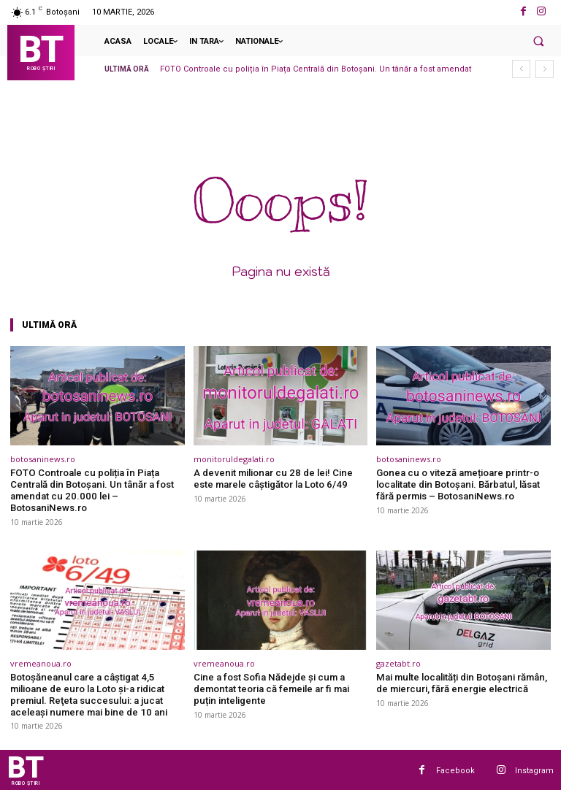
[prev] (521, 69)
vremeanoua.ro (41, 663)
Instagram (534, 769)
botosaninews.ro (42, 459)
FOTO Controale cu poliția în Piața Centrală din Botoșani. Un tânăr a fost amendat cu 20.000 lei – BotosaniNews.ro (90, 490)
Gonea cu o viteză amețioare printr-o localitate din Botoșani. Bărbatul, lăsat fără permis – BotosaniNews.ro (457, 484)
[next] (544, 69)
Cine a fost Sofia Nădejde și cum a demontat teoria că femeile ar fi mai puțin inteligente (271, 688)
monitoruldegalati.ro (234, 459)
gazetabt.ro (398, 663)
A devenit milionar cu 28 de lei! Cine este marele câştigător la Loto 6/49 (271, 478)
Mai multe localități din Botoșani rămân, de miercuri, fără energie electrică (459, 682)
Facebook (455, 769)
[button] (538, 41)
